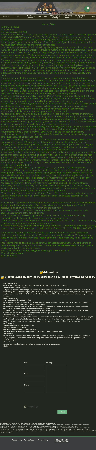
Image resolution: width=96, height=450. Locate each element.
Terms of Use (29, 440)
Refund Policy (17, 440)
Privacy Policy (43, 440)
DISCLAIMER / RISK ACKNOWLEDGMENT (61, 441)
